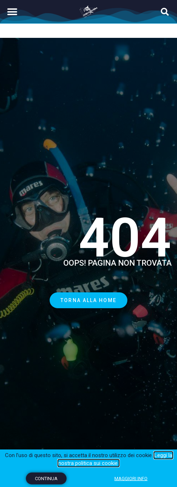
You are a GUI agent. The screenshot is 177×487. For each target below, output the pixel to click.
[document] (88, 243)
